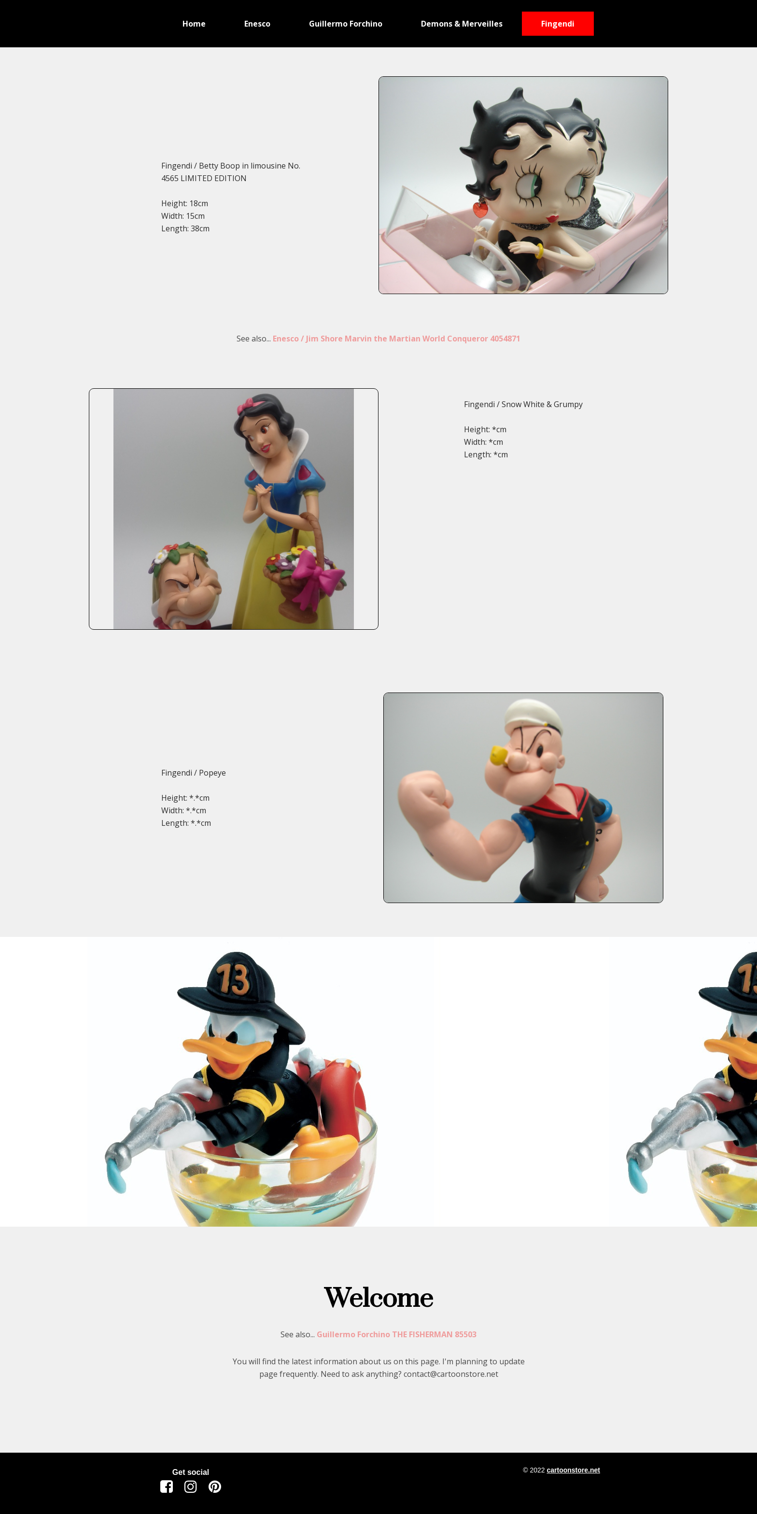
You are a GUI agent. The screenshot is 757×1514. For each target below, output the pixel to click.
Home (194, 23)
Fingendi (558, 23)
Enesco (257, 23)
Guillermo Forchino (345, 23)
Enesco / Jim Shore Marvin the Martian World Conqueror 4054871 (396, 338)
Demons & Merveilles (462, 23)
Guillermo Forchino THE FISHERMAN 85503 (397, 1334)
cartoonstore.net (573, 1470)
